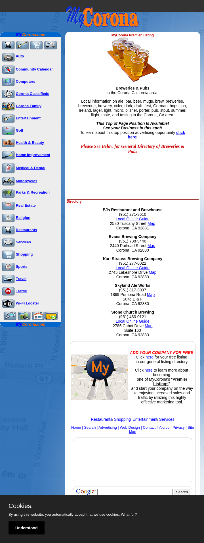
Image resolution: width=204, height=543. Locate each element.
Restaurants (26, 230)
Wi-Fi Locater (27, 303)
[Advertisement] (133, 187)
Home (76, 427)
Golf (19, 130)
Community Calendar (34, 69)
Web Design (130, 427)
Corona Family (28, 106)
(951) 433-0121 (132, 316)
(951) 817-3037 (132, 290)
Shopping (24, 254)
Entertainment (28, 118)
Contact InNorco (156, 427)
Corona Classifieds (32, 94)
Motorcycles (26, 181)
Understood (26, 528)
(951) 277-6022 (132, 263)
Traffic (21, 291)
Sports (22, 266)
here (149, 357)
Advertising (107, 427)
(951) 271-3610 (132, 214)
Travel (21, 279)
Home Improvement (33, 155)
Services (23, 242)
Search (90, 427)
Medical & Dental (30, 168)
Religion (23, 217)
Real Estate (26, 205)
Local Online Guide (133, 219)
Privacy (179, 427)
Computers (25, 81)
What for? (129, 514)
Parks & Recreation (33, 192)
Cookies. (21, 506)
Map (151, 223)
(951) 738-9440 (132, 241)
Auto (20, 56)
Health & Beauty (30, 142)
